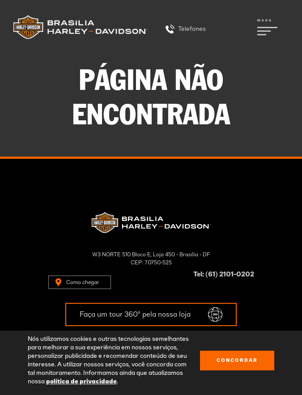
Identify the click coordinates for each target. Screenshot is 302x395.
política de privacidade (81, 381)
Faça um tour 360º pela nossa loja (135, 314)
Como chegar (82, 282)
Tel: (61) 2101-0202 (223, 274)
